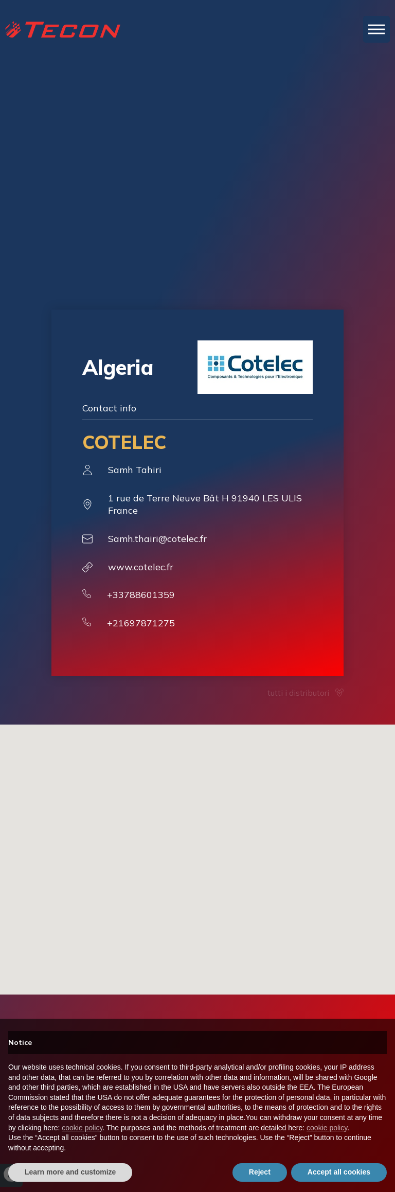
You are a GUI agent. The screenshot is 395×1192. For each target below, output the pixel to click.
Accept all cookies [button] (339, 1172)
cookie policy (82, 1128)
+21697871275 (141, 623)
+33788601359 (141, 595)
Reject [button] (260, 1172)
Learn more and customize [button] (70, 1172)
